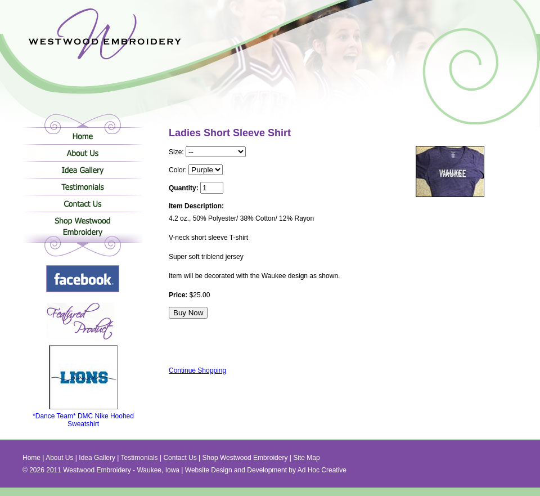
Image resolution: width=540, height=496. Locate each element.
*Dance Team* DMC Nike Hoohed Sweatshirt (83, 417)
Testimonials (82, 186)
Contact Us (82, 203)
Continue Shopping (197, 370)
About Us (82, 152)
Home (82, 135)
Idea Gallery (82, 169)
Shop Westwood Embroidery (82, 228)
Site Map (306, 458)
